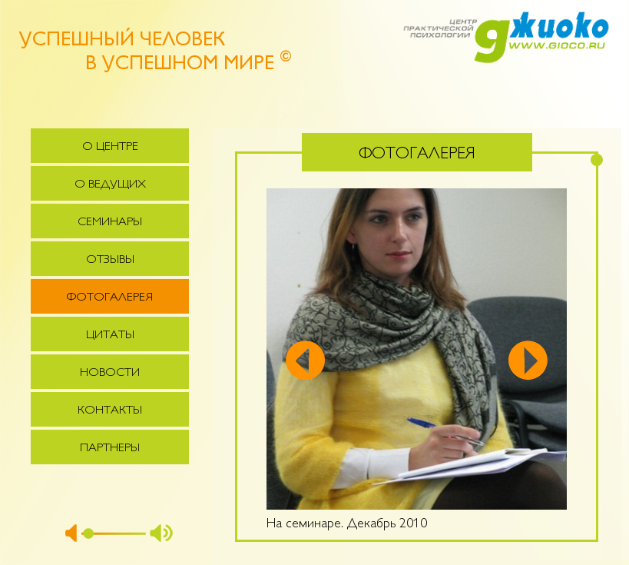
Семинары (110, 222)
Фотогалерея (110, 298)
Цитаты (110, 335)
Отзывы (110, 260)
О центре (110, 147)
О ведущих (110, 185)
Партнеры (110, 448)
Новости (110, 373)
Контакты (110, 411)
